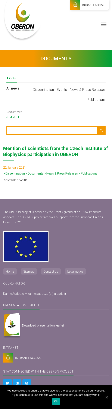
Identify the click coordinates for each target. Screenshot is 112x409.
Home (10, 271)
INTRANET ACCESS (87, 5)
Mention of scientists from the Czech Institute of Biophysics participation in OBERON (55, 151)
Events (62, 90)
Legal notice (75, 271)
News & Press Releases (88, 90)
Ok (56, 401)
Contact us (50, 271)
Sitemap (28, 271)
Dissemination (43, 90)
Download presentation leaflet (33, 326)
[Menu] (103, 24)
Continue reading (15, 180)
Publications (96, 100)
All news (12, 88)
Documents (14, 112)
